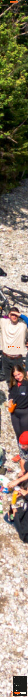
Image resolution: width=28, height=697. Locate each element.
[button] (20, 694)
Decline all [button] (23, 692)
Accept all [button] (17, 692)
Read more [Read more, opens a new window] (20, 681)
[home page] (14, 2)
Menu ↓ (26, 1)
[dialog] (20, 686)
